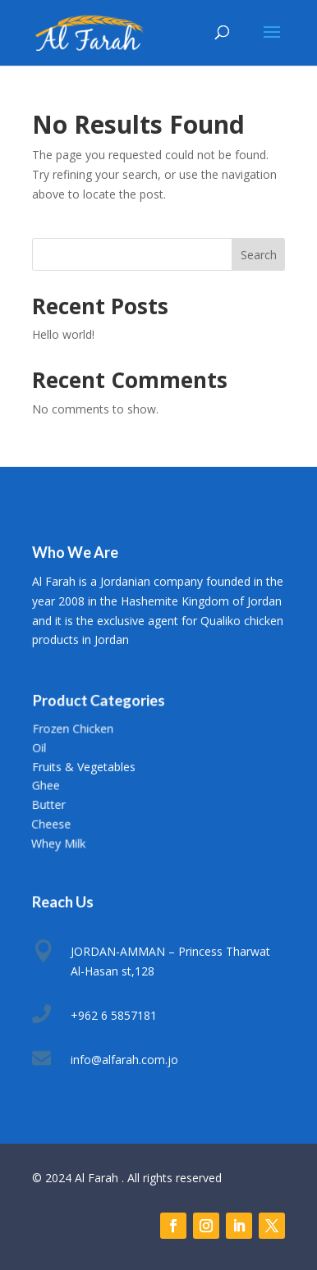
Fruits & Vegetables (84, 766)
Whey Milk (57, 842)
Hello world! (63, 334)
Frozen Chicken (72, 728)
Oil (39, 747)
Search (259, 255)
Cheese (50, 823)
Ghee (45, 785)
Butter (48, 804)
